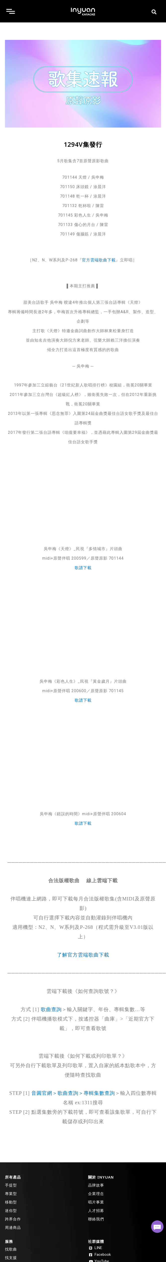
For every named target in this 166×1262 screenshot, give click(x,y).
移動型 (11, 1201)
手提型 (11, 1185)
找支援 (11, 1257)
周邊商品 (13, 1227)
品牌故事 (96, 1185)
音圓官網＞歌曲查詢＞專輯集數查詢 (73, 1093)
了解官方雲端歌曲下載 (83, 955)
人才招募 (96, 1210)
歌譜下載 (83, 567)
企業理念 (96, 1193)
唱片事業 (96, 1201)
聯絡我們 (96, 1218)
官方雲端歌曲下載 (99, 260)
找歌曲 (11, 1249)
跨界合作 (13, 1218)
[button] (154, 11)
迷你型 (11, 1210)
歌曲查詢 (51, 1009)
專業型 (11, 1193)
